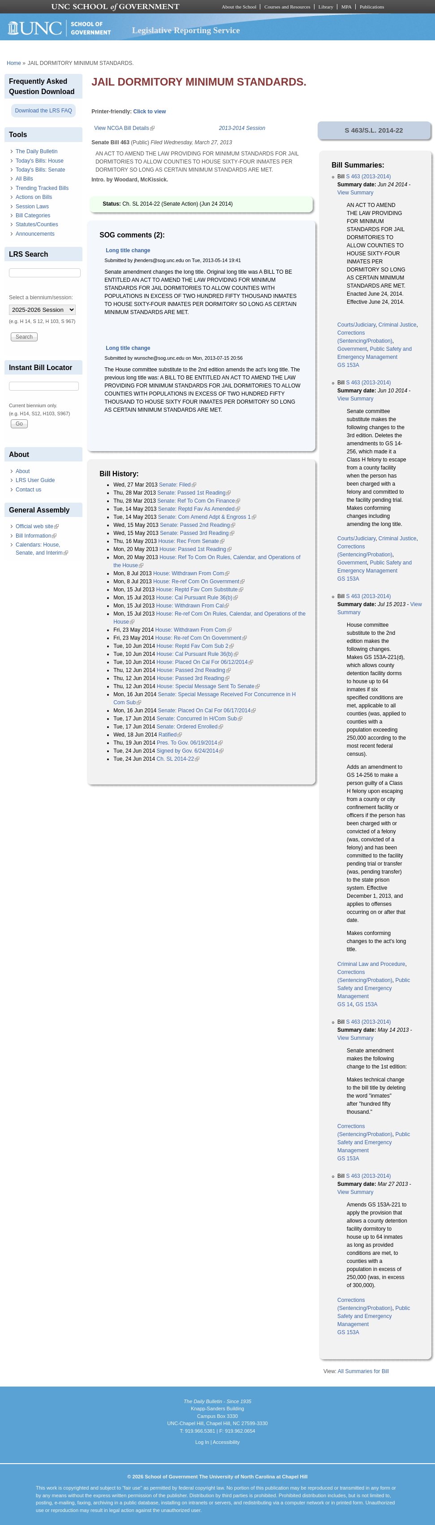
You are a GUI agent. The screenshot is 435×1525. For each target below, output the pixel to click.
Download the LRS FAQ (43, 111)
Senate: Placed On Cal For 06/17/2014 (207, 710)
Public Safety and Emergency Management (373, 988)
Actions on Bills (34, 197)
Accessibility (226, 1442)
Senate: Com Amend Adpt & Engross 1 (207, 517)
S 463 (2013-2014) (368, 176)
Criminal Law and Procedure (371, 964)
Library (326, 6)
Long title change (128, 250)
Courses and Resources (287, 6)
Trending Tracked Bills (42, 188)
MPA (346, 6)
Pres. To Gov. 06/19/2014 (190, 743)
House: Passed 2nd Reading (194, 670)
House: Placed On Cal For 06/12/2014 (205, 662)
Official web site (37, 526)
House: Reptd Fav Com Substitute (199, 589)
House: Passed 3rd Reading (193, 678)
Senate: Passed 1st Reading (194, 493)
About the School (239, 6)
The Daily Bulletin (36, 151)
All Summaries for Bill (363, 1371)
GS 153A (348, 365)
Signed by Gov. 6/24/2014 (190, 751)
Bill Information (36, 536)
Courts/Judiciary (356, 325)
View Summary (355, 193)
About (23, 471)
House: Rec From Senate (191, 541)
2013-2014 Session (242, 128)
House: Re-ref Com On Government (199, 581)
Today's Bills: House (40, 161)
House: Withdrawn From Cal (192, 606)
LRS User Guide (35, 480)
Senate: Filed (177, 485)
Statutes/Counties (37, 224)
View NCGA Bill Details (124, 128)
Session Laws (32, 206)
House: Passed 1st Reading (195, 549)
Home (14, 63)
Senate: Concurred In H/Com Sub (199, 718)
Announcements (35, 234)
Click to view (150, 111)
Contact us (28, 490)
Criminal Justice (398, 325)
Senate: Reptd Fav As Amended (199, 509)
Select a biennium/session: (41, 297)
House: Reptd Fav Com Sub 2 (195, 646)
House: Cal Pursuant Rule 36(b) (197, 597)
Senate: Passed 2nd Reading (197, 525)
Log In (202, 1442)
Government (352, 349)
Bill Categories (33, 215)
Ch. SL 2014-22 (178, 759)
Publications (372, 6)
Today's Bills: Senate (40, 170)
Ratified (170, 735)
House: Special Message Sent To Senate (208, 686)
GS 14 (345, 1004)
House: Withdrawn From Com (191, 573)
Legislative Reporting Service (186, 30)
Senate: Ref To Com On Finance (198, 501)
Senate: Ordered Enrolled (190, 727)
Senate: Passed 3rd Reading (197, 533)
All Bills (24, 179)
